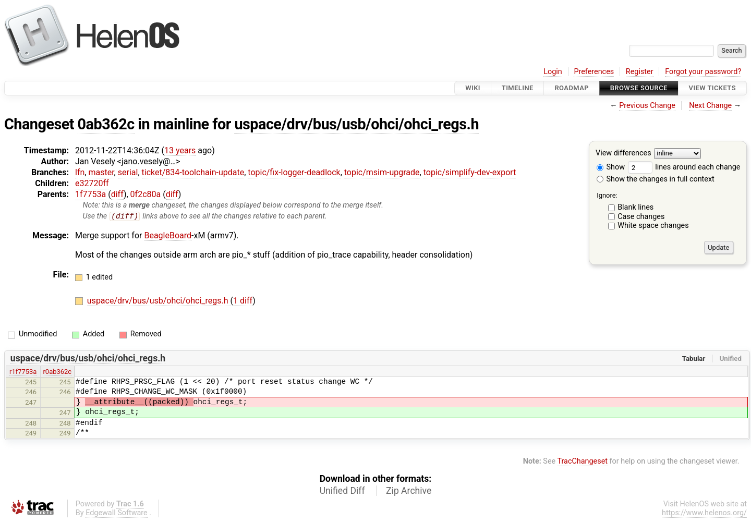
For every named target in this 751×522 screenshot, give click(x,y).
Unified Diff (342, 490)
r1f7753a (23, 372)
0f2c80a (145, 194)
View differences (623, 153)
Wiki (472, 88)
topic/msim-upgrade (382, 172)
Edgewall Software (117, 512)
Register (639, 71)
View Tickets (712, 88)
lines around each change (684, 167)
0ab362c (106, 124)
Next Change (710, 105)
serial (128, 172)
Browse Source (639, 88)
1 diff (242, 301)
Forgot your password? (703, 71)
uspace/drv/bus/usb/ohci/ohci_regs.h (356, 124)
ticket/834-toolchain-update (193, 172)
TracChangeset (582, 461)
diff (117, 194)
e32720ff (92, 183)
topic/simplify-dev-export (469, 172)
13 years (180, 150)
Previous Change (647, 105)
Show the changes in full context (655, 179)
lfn (79, 172)
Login (552, 71)
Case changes (640, 216)
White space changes (653, 225)
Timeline (518, 88)
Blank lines (635, 207)
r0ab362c (57, 372)
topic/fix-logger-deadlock (294, 172)
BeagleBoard (167, 235)
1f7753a (90, 194)
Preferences (594, 71)
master (101, 172)
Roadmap (571, 88)
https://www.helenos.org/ (704, 512)
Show (611, 167)
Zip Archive (408, 490)
